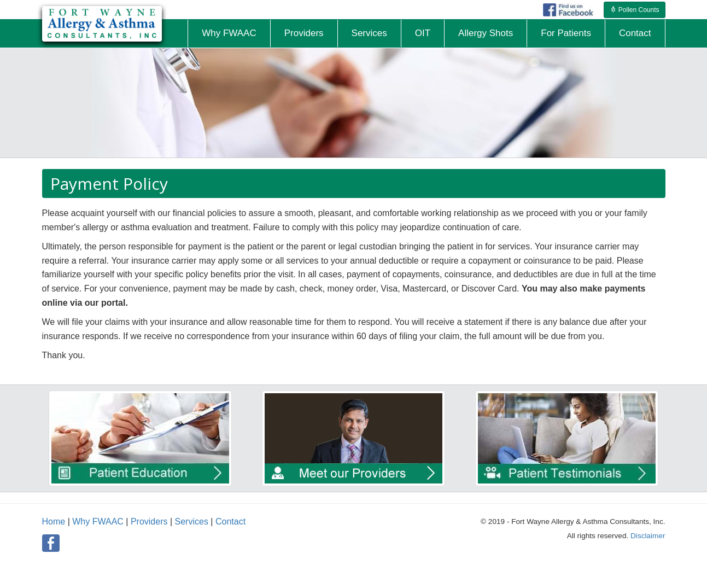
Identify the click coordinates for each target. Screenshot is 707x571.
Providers (149, 521)
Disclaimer (647, 536)
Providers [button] (304, 33)
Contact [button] (635, 33)
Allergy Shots (485, 33)
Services (191, 521)
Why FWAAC (98, 521)
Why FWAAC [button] (229, 33)
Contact (230, 521)
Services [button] (369, 33)
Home (54, 521)
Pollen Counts (634, 10)
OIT (422, 33)
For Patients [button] (566, 33)
